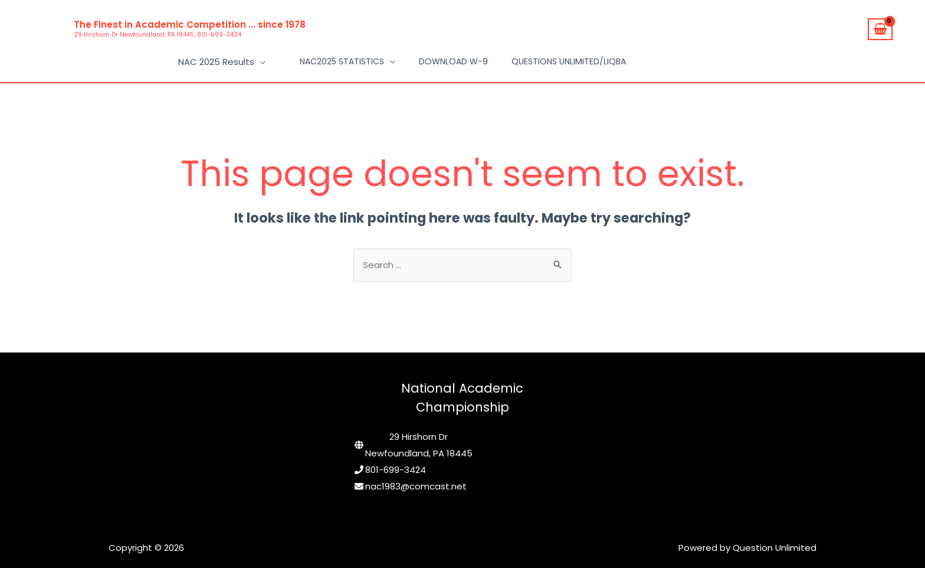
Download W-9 (453, 59)
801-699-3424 (395, 464)
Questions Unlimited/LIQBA (568, 59)
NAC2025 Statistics (342, 59)
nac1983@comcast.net (416, 481)
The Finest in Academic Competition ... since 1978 (190, 24)
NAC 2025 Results (218, 59)
